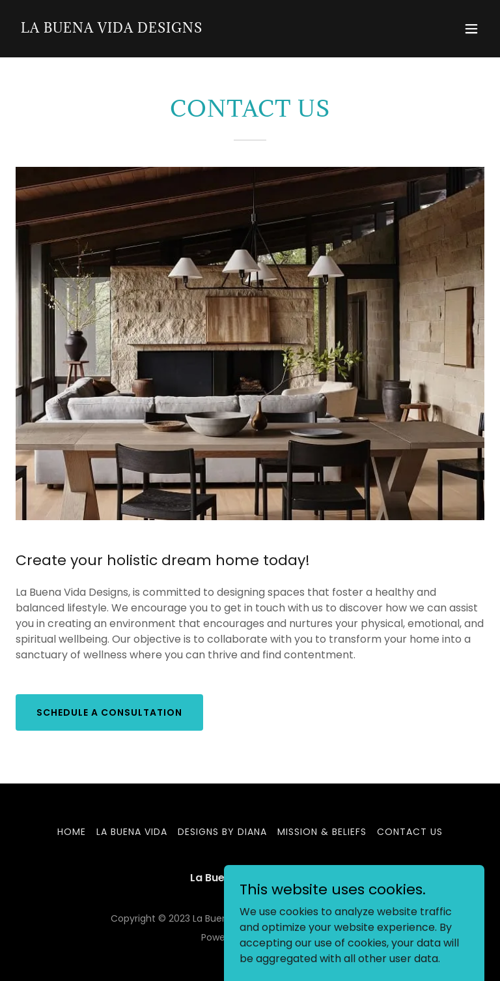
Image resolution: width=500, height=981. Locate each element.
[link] (111, 29)
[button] (471, 29)
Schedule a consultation (109, 712)
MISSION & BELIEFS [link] (322, 831)
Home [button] (71, 831)
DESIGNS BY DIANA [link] (222, 831)
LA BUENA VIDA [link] (131, 831)
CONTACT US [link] (410, 831)
